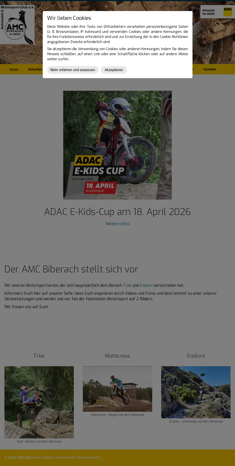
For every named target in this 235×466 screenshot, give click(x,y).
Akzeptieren (114, 70)
